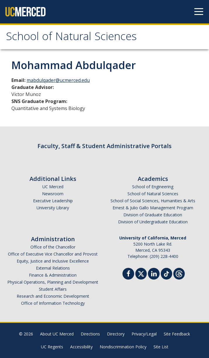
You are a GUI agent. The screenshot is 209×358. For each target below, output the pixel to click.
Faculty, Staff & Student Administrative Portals (104, 146)
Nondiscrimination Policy (123, 347)
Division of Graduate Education (152, 214)
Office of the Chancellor (52, 247)
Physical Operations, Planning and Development (52, 282)
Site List (160, 347)
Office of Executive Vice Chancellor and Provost (53, 254)
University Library (53, 207)
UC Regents (52, 347)
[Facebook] (128, 274)
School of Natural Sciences (71, 37)
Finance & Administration (53, 275)
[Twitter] (141, 273)
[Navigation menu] (199, 11)
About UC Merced (57, 334)
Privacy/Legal (144, 334)
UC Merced (52, 186)
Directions (90, 334)
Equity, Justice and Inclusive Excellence (53, 261)
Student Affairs (53, 289)
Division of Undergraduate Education (153, 222)
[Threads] (179, 273)
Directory (116, 334)
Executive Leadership (53, 200)
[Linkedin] (153, 274)
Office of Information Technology (53, 303)
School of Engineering (152, 186)
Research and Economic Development (53, 296)
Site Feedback (177, 334)
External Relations (53, 268)
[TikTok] (166, 273)
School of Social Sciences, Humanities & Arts (152, 200)
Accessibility (81, 347)
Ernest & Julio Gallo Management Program (153, 207)
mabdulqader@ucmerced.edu (58, 80)
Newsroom (52, 193)
